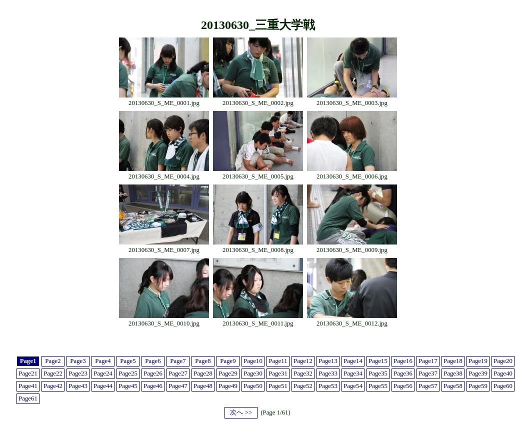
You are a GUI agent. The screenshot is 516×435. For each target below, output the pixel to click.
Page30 (253, 373)
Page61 (28, 398)
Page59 (478, 386)
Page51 (278, 386)
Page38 (453, 373)
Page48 (203, 386)
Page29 (228, 373)
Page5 (128, 361)
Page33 (328, 373)
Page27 (178, 373)
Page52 (303, 386)
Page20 (503, 361)
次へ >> (241, 412)
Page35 (378, 373)
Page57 (428, 386)
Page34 (353, 373)
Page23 (78, 373)
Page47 (178, 386)
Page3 (78, 361)
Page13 (328, 361)
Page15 (378, 361)
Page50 (253, 386)
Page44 (103, 386)
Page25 (128, 373)
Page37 (428, 373)
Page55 (378, 386)
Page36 (403, 373)
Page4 (102, 361)
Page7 (178, 361)
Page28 (203, 373)
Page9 (228, 361)
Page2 (52, 361)
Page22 (53, 373)
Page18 (453, 361)
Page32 (303, 373)
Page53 (328, 386)
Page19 (478, 361)
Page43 (78, 386)
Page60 (503, 386)
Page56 (403, 386)
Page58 (453, 386)
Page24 (103, 373)
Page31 (278, 373)
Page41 (28, 386)
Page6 (152, 361)
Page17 (428, 361)
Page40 (503, 373)
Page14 (353, 361)
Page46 (153, 386)
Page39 (478, 373)
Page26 (153, 373)
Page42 (53, 386)
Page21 (28, 373)
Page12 (303, 361)
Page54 (353, 386)
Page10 (253, 361)
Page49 (228, 386)
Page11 (277, 361)
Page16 (403, 361)
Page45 (128, 386)
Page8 (202, 361)
